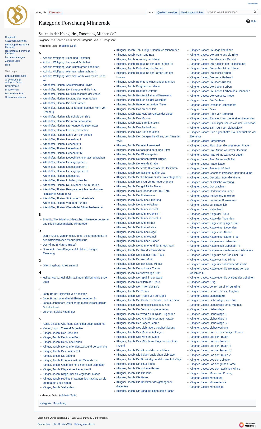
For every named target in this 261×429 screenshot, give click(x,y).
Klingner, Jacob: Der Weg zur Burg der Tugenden (145, 314)
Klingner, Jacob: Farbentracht (207, 140)
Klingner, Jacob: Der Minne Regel (136, 231)
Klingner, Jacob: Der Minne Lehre (136, 227)
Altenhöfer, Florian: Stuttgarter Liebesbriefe (68, 198)
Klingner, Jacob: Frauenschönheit (210, 168)
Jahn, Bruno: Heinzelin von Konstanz (65, 293)
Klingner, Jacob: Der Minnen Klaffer (137, 240)
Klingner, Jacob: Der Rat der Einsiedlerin (140, 250)
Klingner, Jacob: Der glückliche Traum (138, 186)
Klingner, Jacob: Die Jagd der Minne (211, 50)
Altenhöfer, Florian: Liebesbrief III (62, 148)
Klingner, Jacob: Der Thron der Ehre (137, 286)
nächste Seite (68, 45)
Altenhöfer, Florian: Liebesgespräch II (65, 166)
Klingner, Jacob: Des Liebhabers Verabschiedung (145, 327)
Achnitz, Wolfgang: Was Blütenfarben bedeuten (71, 66)
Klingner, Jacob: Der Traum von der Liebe (141, 295)
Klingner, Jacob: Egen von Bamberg (211, 113)
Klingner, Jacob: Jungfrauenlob (208, 204)
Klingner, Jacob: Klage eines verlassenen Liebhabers (221, 250)
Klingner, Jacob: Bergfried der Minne (138, 86)
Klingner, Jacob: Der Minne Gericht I (137, 209)
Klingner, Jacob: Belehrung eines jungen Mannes (145, 81)
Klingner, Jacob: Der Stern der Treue (138, 282)
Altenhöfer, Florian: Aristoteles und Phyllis (67, 84)
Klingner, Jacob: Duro (203, 109)
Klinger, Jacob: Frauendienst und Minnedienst (70, 360)
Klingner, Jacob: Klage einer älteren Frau (214, 236)
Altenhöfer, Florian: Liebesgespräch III (65, 171)
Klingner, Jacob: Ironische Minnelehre (212, 195)
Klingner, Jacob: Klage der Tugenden (212, 218)
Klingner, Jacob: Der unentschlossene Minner (143, 304)
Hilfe (250, 21)
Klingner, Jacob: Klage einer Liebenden (213, 227)
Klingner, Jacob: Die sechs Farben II (211, 77)
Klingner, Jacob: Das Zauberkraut (136, 127)
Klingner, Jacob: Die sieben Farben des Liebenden (220, 91)
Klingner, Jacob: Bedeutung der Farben (139, 68)
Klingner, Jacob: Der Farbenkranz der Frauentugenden (148, 177)
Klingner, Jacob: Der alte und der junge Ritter (143, 149)
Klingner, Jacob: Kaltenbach (206, 209)
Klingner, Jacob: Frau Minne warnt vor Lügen (216, 154)
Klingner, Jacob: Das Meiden (133, 118)
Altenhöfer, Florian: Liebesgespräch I (65, 162)
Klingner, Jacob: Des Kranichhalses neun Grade (144, 318)
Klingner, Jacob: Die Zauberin (207, 100)
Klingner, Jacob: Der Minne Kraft (135, 222)
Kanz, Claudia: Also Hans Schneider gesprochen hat (74, 323)
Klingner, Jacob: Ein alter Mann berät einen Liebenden (222, 118)
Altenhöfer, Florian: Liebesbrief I (62, 139)
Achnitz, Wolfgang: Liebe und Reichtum (66, 57)
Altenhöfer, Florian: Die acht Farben (64, 103)
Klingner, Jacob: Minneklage (206, 386)
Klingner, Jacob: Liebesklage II (208, 314)
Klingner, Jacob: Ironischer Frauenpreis (213, 200)
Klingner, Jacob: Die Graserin (133, 373)
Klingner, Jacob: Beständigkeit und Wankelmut (144, 95)
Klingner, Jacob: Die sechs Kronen (210, 82)
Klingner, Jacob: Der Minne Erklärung (138, 199)
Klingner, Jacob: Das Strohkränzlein (137, 122)
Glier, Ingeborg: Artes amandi (60, 265)
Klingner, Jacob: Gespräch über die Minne (215, 177)
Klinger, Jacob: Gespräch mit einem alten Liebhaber (73, 364)
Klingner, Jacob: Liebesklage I (207, 309)
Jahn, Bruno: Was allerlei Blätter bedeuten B (69, 298)
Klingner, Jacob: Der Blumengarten (137, 154)
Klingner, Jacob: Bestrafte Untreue (136, 90)
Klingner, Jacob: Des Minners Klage (137, 336)
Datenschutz (44, 424)
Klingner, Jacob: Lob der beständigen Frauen (216, 332)
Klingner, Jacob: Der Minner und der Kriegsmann (145, 245)
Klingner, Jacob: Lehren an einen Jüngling (215, 286)
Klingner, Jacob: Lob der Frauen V (210, 355)
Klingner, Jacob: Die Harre (132, 377)
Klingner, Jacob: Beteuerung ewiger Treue (141, 104)
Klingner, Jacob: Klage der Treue (209, 213)
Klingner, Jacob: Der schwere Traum (138, 268)
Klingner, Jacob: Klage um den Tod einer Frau (217, 254)
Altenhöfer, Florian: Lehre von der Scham (67, 134)
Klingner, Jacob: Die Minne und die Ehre (214, 54)
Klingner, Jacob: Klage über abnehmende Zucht (218, 264)
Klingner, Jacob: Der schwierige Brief (138, 272)
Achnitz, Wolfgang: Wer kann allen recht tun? (70, 71)
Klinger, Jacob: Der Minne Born (61, 337)
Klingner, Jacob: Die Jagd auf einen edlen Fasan (145, 390)
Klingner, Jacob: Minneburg (206, 377)
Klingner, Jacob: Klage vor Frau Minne (212, 259)
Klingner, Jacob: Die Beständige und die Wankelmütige (149, 359)
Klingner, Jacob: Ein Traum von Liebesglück (216, 127)
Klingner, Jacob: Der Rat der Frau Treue (140, 254)
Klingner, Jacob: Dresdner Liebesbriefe (213, 104)
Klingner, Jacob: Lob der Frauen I (210, 336)
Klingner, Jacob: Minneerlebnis (208, 382)
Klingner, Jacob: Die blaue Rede (135, 363)
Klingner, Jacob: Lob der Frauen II (210, 341)
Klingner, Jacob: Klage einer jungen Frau (214, 223)
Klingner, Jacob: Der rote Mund (134, 259)
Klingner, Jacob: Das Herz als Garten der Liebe (144, 113)
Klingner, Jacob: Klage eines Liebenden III (215, 245)
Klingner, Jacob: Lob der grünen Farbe (213, 364)
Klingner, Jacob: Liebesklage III (208, 318)
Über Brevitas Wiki (62, 424)
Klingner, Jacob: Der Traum (132, 291)
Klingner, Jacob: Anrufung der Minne (138, 59)
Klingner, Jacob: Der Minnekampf (136, 236)
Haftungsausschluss (84, 424)
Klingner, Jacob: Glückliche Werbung (212, 182)
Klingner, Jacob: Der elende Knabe (137, 163)
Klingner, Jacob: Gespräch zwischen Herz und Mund (221, 172)
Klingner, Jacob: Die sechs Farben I (211, 72)
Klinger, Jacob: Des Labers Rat (61, 351)
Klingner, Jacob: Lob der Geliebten (210, 359)
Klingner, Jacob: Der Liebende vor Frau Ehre (142, 190)
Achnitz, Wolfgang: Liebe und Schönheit (66, 62)
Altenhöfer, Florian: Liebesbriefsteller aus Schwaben (74, 157)
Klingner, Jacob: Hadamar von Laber (211, 191)
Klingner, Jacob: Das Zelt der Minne (137, 131)
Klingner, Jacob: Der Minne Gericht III (138, 218)
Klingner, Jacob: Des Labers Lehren (137, 323)
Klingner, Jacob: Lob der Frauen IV (210, 350)
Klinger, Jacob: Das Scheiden (60, 332)
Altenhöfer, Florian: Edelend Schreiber (65, 130)
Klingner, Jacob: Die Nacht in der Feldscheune (217, 63)
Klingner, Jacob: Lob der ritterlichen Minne (215, 368)
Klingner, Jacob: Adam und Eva (135, 54)
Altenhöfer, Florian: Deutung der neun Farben (70, 98)
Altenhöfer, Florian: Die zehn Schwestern (67, 121)
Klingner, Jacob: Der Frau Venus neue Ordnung (144, 181)
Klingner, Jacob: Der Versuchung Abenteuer (142, 309)
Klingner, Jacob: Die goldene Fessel (137, 368)
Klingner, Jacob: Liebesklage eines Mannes (215, 304)
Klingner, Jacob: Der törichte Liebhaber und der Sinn (147, 300)
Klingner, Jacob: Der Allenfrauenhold (138, 145)
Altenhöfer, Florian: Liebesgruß (61, 175)
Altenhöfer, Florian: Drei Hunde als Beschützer (70, 125)
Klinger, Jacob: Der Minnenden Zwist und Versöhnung (75, 346)
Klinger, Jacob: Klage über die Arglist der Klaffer (71, 374)
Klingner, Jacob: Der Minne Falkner (137, 204)
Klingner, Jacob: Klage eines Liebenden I (214, 241)
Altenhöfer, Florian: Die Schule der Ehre (66, 116)
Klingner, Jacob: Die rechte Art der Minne (214, 68)
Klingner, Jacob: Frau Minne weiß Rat (212, 159)
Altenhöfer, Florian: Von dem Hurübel (65, 202)
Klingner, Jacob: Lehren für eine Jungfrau (214, 291)
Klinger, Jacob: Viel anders (59, 387)
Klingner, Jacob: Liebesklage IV (208, 323)
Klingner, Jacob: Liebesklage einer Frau (213, 300)
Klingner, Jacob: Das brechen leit (136, 109)
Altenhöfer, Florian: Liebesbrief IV (63, 153)
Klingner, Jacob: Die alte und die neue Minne (143, 350)
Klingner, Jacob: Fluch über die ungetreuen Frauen (220, 145)
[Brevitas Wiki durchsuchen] (232, 12)
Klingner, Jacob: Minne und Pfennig (211, 373)
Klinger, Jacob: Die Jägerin (59, 355)
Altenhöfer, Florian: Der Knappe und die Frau (69, 89)
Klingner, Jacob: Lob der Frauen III (210, 345)
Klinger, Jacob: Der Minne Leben (62, 342)
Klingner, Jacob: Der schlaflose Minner (139, 263)
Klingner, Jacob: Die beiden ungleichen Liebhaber (145, 354)
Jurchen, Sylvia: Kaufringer (59, 311)
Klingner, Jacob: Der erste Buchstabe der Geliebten (147, 168)
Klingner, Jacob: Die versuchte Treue (212, 95)
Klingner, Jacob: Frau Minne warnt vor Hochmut (218, 150)
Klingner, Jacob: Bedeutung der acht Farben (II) (144, 63)
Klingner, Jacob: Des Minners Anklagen (139, 332)
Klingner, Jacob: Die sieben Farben (211, 86)
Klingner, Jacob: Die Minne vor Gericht (213, 59)
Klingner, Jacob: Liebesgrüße (207, 295)
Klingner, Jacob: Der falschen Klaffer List (140, 172)
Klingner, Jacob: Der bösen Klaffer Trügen (141, 158)
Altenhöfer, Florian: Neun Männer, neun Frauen (71, 185)
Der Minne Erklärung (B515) (59, 244)
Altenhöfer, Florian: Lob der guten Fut (65, 180)
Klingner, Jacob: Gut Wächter (207, 186)
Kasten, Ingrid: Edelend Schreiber (63, 328)
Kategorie (45, 403)
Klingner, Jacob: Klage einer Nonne (211, 232)
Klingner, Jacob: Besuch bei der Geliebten (141, 99)
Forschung (59, 403)
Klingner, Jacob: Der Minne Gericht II (138, 213)
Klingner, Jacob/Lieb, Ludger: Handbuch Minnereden (147, 50)
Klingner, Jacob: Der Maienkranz (135, 195)
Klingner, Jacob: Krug (202, 282)
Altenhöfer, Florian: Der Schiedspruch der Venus (71, 93)
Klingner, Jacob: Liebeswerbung (209, 327)
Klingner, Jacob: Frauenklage (207, 163)
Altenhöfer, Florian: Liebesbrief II (62, 143)
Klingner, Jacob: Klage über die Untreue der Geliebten (222, 277)
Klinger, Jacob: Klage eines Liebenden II (67, 369)
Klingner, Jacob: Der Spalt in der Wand (139, 277)
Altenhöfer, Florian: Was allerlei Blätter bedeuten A (73, 207)
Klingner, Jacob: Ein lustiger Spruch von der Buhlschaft (222, 123)
